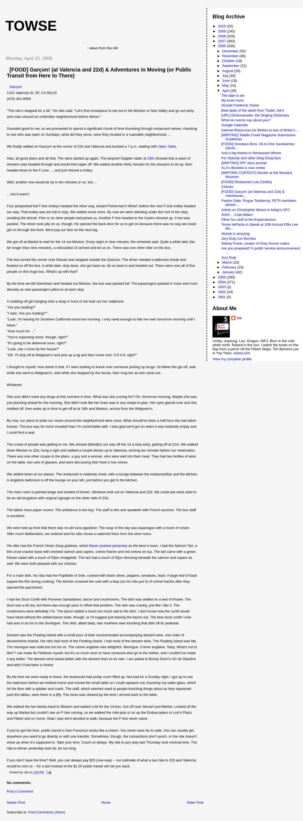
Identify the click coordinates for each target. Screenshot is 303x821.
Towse (31, 26)
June (226, 81)
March (227, 262)
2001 (222, 297)
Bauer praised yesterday (108, 546)
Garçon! (15, 87)
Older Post (195, 802)
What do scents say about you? (245, 120)
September (231, 66)
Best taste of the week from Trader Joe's (252, 110)
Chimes (227, 187)
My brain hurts (232, 100)
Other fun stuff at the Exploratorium (248, 220)
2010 (222, 26)
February (229, 267)
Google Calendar (234, 125)
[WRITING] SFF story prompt (244, 163)
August (228, 71)
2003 (222, 287)
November (231, 56)
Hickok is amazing (235, 234)
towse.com (241, 353)
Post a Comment (20, 791)
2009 (222, 31)
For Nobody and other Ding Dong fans (251, 158)
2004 (222, 282)
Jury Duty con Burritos (238, 238)
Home (106, 802)
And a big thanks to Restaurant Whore (251, 153)
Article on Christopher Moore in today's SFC (255, 210)
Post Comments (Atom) (46, 812)
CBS (150, 158)
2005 (222, 277)
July (226, 76)
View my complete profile (232, 359)
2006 (222, 46)
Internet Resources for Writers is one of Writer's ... (260, 130)
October (229, 61)
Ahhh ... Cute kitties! (237, 215)
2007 (222, 41)
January (229, 272)
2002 (222, 292)
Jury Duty (228, 257)
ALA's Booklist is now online (243, 168)
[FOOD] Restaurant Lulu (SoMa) (246, 182)
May (226, 85)
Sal (239, 318)
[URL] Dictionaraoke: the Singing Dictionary (255, 115)
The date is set (232, 95)
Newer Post (16, 802)
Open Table (167, 146)
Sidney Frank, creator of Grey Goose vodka (255, 243)
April (226, 91)
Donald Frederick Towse (240, 105)
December (231, 51)
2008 (222, 36)
